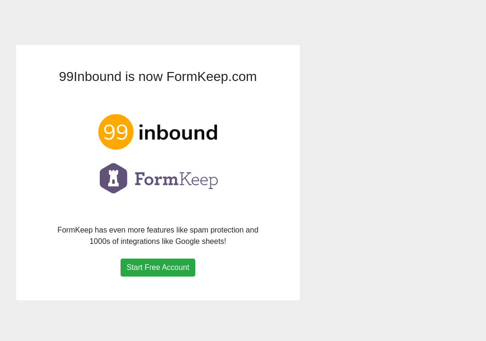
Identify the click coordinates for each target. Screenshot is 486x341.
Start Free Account (158, 267)
